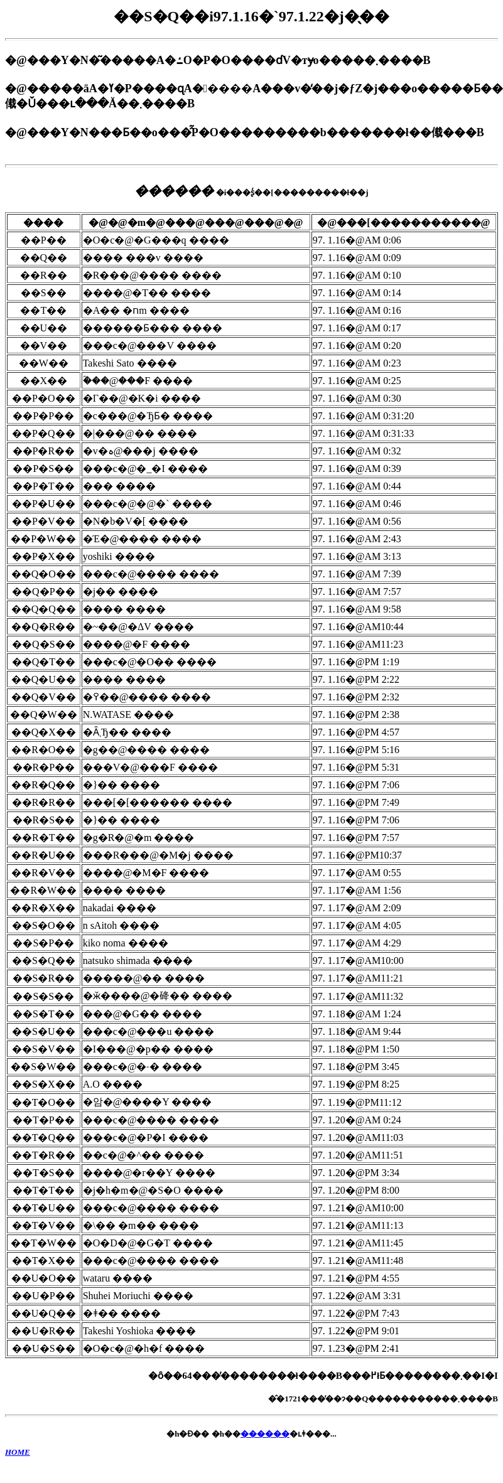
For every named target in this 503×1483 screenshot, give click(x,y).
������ (265, 1433)
